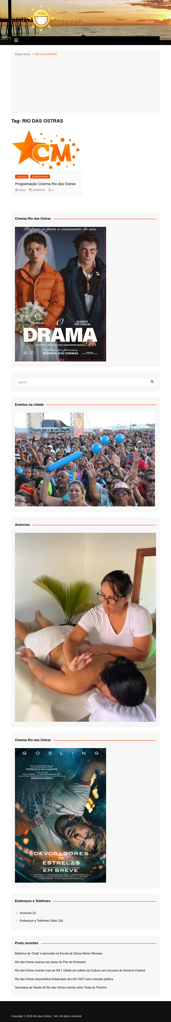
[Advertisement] (85, 84)
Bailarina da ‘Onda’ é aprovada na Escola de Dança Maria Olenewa (58, 953)
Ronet (20, 190)
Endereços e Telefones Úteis (38, 920)
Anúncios (22, 176)
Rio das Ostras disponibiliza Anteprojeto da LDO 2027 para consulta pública (64, 979)
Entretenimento (40, 176)
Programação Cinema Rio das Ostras (45, 184)
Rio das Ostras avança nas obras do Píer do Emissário (50, 962)
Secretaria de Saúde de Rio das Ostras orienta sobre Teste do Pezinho (61, 987)
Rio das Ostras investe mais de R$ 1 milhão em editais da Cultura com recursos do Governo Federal (80, 970)
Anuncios (26, 913)
